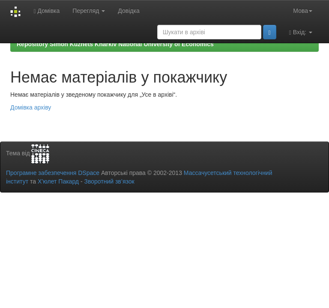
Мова (302, 10)
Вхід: (300, 32)
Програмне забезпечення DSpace (52, 172)
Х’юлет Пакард (58, 181)
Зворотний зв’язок (109, 181)
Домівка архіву (30, 107)
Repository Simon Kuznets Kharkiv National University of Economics (115, 44)
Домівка (46, 11)
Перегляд (88, 10)
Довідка (128, 10)
